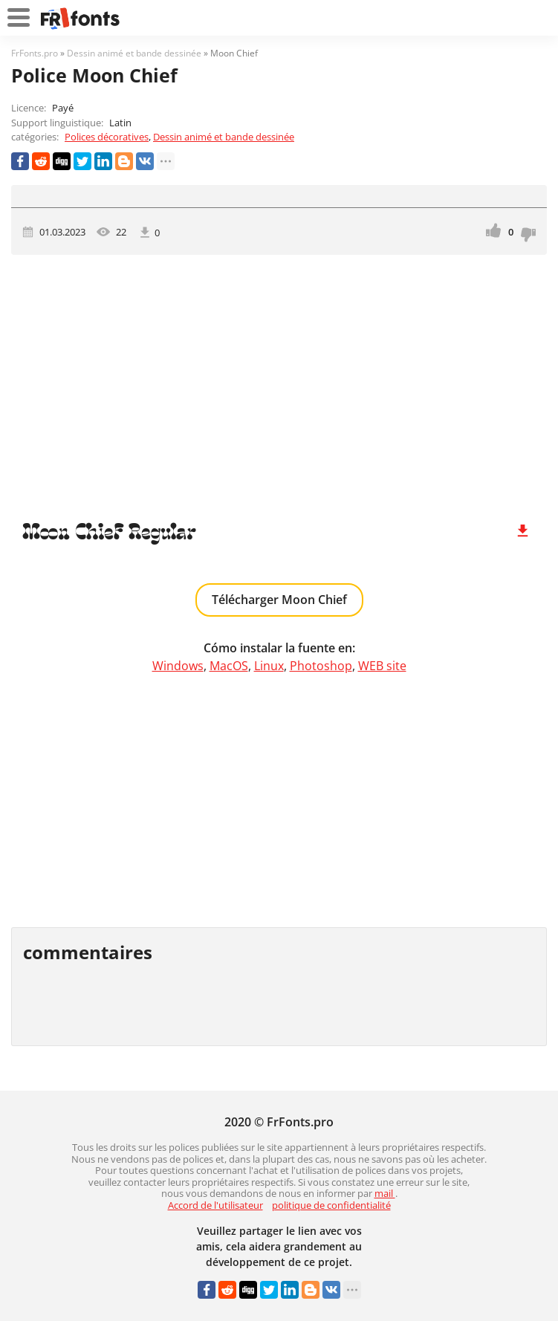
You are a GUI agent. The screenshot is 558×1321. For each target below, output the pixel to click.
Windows (178, 666)
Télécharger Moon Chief (279, 599)
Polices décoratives (107, 136)
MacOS (229, 666)
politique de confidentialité (331, 1205)
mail (384, 1193)
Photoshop (321, 666)
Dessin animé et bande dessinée (223, 136)
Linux (269, 666)
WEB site (382, 666)
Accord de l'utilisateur (215, 1205)
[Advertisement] (279, 381)
